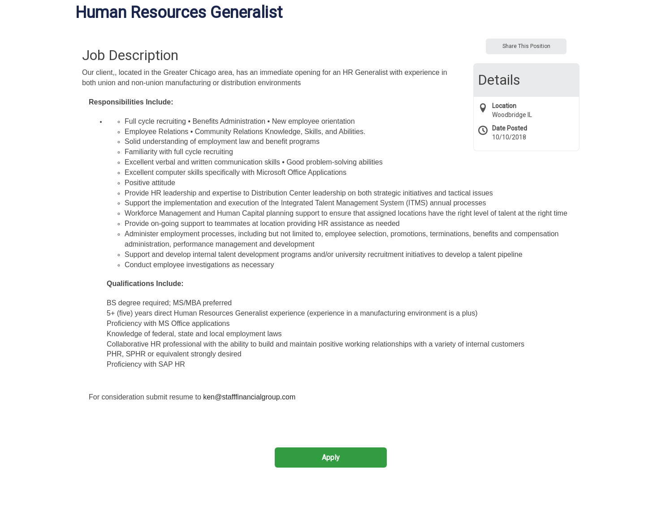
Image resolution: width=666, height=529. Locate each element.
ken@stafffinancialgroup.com (249, 397)
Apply (331, 457)
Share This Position (526, 46)
